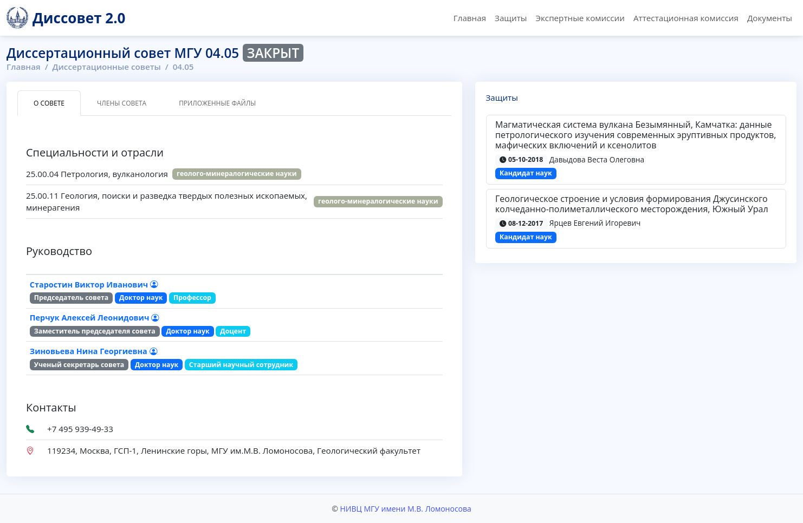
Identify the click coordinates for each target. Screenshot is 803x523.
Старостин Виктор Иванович (94, 284)
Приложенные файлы (217, 103)
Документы (769, 17)
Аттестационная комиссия (686, 17)
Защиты (511, 17)
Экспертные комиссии (579, 17)
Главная (470, 17)
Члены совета (121, 103)
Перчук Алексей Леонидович (94, 317)
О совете (49, 103)
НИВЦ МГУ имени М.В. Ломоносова (405, 509)
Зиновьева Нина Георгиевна (93, 351)
